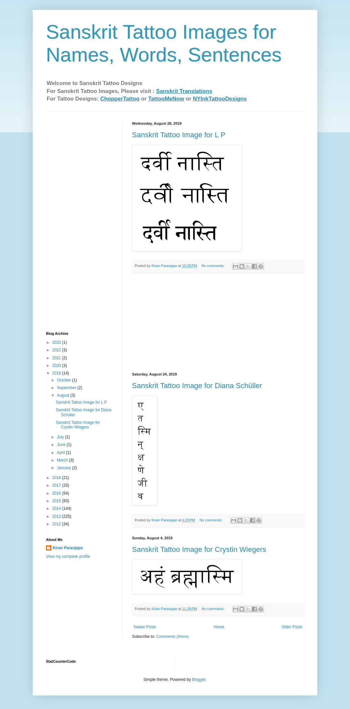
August (63, 395)
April (61, 452)
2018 (57, 477)
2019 (57, 373)
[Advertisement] (218, 323)
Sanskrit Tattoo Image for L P (178, 135)
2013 (57, 516)
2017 (57, 485)
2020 (57, 365)
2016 (57, 493)
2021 (57, 358)
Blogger (198, 679)
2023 (57, 342)
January (64, 467)
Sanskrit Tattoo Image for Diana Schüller (197, 385)
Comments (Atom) (172, 636)
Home (219, 627)
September (67, 387)
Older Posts (292, 627)
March (63, 460)
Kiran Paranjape (68, 548)
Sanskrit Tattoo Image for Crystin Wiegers (199, 549)
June (61, 444)
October (64, 380)
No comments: (213, 266)
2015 (57, 501)
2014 (57, 508)
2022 (57, 350)
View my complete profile (68, 556)
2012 (57, 524)
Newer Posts (145, 627)
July (61, 437)
